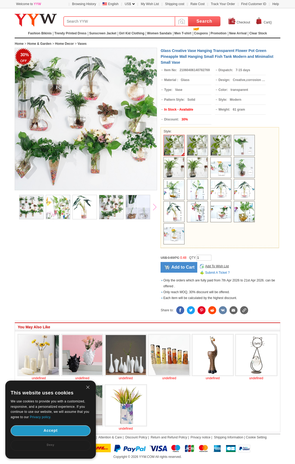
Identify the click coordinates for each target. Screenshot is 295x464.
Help (275, 4)
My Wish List (150, 4)
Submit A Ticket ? (217, 273)
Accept (51, 430)
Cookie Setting (256, 437)
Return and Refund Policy (169, 437)
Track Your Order (223, 4)
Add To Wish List (217, 266)
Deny (50, 444)
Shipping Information (228, 437)
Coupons (201, 33)
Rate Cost (197, 4)
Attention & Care (110, 437)
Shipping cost (174, 4)
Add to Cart (182, 267)
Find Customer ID (253, 4)
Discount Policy (136, 437)
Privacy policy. (40, 417)
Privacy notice (201, 437)
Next (157, 208)
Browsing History (84, 4)
